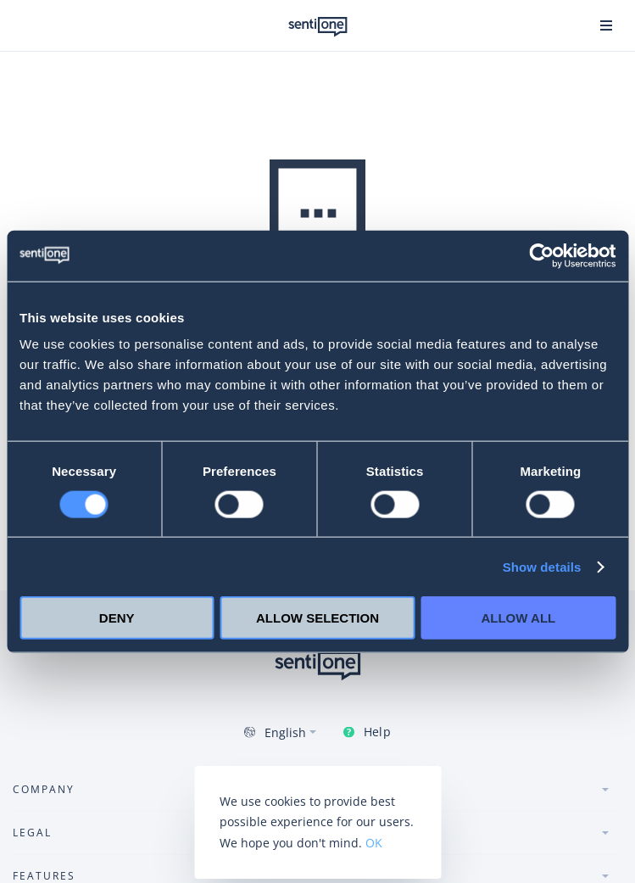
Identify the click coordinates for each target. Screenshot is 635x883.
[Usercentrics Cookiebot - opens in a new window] (541, 255)
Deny (117, 618)
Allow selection (317, 618)
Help (377, 732)
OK (373, 843)
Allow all (518, 618)
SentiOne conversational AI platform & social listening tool (318, 27)
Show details (542, 566)
